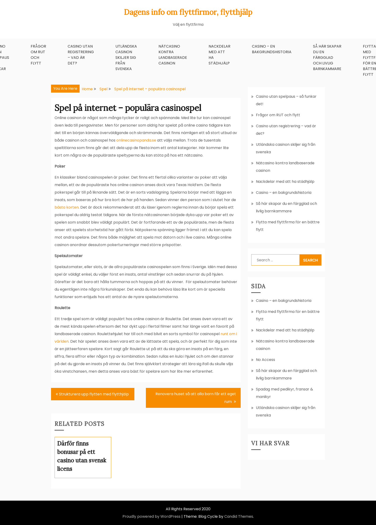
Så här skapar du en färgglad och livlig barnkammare (327, 57)
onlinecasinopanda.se (136, 140)
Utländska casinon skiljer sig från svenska (126, 57)
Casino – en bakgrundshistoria (271, 49)
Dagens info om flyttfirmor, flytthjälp (188, 12)
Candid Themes (238, 516)
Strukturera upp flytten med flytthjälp (94, 394)
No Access (265, 359)
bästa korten (67, 207)
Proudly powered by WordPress (151, 516)
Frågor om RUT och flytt (38, 55)
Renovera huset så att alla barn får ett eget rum (195, 397)
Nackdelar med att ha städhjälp (219, 55)
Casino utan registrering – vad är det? (81, 55)
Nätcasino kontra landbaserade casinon (173, 55)
